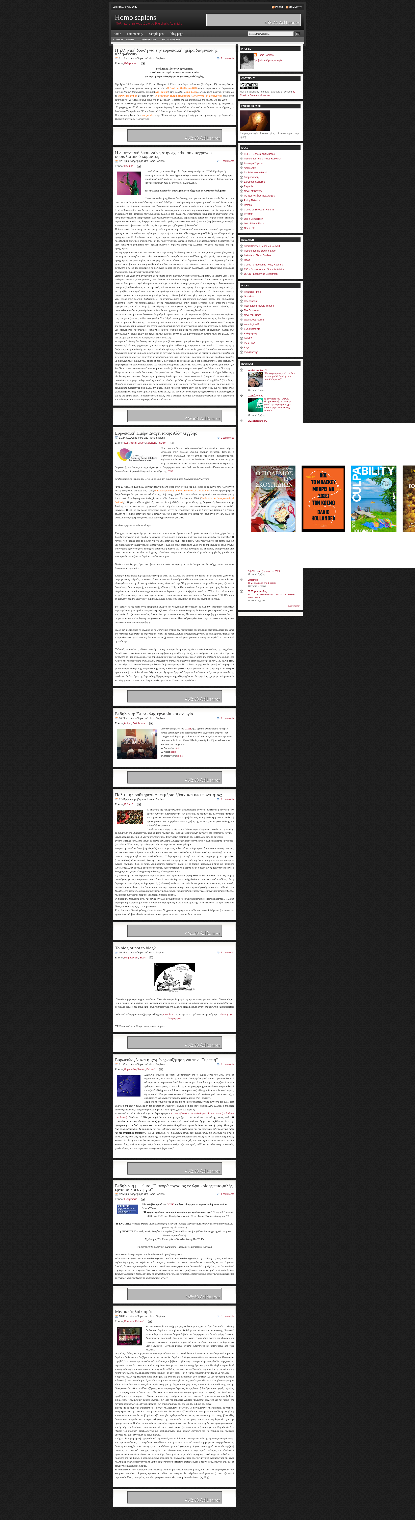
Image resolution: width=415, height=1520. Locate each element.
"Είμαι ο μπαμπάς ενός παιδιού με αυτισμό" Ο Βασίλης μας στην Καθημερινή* (279, 376)
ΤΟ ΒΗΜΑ (249, 342)
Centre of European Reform (259, 209)
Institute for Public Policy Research (262, 158)
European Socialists (254, 181)
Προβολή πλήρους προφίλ (268, 60)
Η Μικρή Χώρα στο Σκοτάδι (262, 583)
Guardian (249, 296)
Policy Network (252, 200)
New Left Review (253, 191)
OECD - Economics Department (261, 274)
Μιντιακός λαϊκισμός (134, 1311)
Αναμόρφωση (251, 177)
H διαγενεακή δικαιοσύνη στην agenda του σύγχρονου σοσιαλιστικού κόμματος (163, 154)
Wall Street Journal (254, 319)
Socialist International (255, 172)
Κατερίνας (168, 1014)
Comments (295, 7)
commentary (135, 33)
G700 (170, 471)
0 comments (227, 437)
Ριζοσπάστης (251, 352)
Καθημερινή (250, 333)
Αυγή (247, 347)
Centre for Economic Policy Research (264, 264)
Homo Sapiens (266, 55)
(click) (177, 748)
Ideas (247, 260)
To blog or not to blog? (135, 947)
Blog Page (177, 33)
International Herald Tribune (259, 305)
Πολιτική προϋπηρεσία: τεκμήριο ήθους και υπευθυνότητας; (168, 794)
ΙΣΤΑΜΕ (248, 214)
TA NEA (248, 338)
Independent (251, 301)
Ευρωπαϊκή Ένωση (134, 442)
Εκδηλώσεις (130, 63)
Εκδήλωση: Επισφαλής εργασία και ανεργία (154, 713)
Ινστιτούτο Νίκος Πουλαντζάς (259, 195)
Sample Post (156, 33)
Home (117, 33)
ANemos (253, 579)
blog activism (131, 957)
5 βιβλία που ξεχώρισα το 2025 (264, 571)
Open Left (249, 228)
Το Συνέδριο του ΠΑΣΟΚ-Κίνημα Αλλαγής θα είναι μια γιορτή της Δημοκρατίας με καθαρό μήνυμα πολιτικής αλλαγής (278, 404)
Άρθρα (127, 723)
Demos (248, 205)
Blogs (143, 957)
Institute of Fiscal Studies (257, 255)
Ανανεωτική (250, 167)
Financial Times (252, 291)
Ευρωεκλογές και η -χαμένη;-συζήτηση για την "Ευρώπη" (166, 1059)
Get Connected (171, 39)
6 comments (227, 1316)
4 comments (227, 718)
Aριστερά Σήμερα (253, 163)
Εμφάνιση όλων (294, 606)
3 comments (227, 58)
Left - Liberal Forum (254, 223)
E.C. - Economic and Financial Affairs (264, 269)
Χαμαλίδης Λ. (255, 395)
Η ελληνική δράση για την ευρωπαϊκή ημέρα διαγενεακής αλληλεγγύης (166, 52)
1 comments (227, 1194)
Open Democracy (253, 218)
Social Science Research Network (262, 246)
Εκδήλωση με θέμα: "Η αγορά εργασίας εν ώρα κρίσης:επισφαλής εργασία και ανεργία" (174, 1187)
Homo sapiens (135, 17)
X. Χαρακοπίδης (257, 591)
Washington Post (253, 324)
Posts (279, 7)
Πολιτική (128, 165)
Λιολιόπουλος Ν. (257, 370)
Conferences (148, 39)
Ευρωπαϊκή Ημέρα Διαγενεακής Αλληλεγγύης (156, 433)
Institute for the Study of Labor (260, 250)
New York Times (252, 315)
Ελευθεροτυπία (252, 329)
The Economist (252, 310)
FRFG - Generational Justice (259, 154)
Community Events (123, 39)
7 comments (227, 952)
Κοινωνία (151, 442)
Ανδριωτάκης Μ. (257, 420)
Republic (249, 186)
